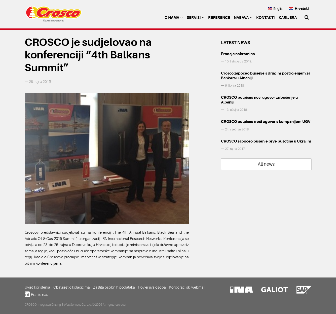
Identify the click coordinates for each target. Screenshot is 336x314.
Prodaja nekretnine (238, 54)
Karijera (288, 17)
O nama (174, 17)
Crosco (54, 15)
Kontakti (265, 17)
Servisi (195, 17)
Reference (219, 17)
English (276, 9)
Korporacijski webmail (187, 287)
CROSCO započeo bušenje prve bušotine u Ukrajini (266, 141)
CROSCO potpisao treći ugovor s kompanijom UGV (265, 121)
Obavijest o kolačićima (71, 287)
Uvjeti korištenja (37, 287)
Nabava (243, 17)
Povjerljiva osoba (152, 287)
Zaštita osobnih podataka (114, 287)
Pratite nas (39, 294)
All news (266, 164)
